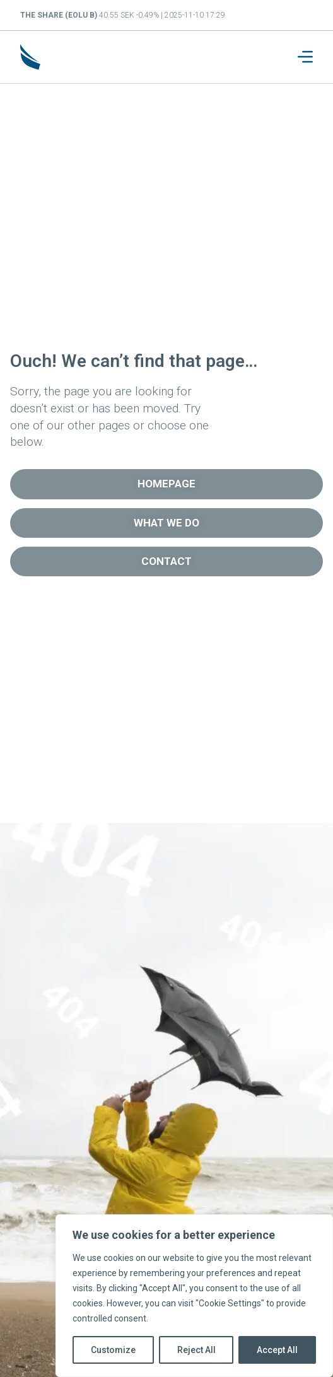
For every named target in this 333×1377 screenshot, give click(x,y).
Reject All (196, 1350)
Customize (113, 1350)
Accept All (277, 1350)
